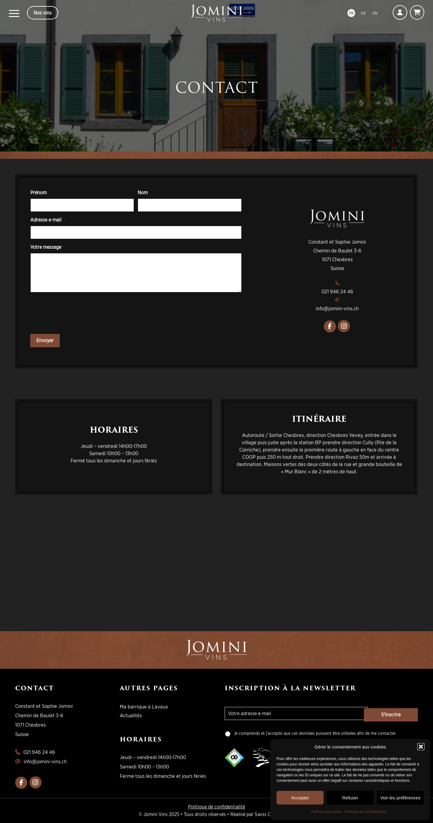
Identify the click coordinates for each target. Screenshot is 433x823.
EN (375, 13)
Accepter (300, 797)
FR (351, 13)
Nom (143, 192)
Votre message (47, 247)
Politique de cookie (326, 811)
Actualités (131, 715)
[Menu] (14, 13)
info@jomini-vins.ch (337, 308)
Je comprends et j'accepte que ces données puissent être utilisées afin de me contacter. (315, 733)
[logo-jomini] (216, 13)
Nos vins (43, 13)
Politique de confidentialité (365, 811)
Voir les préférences (400, 797)
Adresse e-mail (47, 220)
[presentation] (76, 315)
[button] (421, 747)
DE (363, 13)
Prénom (38, 192)
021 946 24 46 (337, 291)
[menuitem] (14, 13)
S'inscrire (393, 713)
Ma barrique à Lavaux (144, 706)
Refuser (350, 797)
